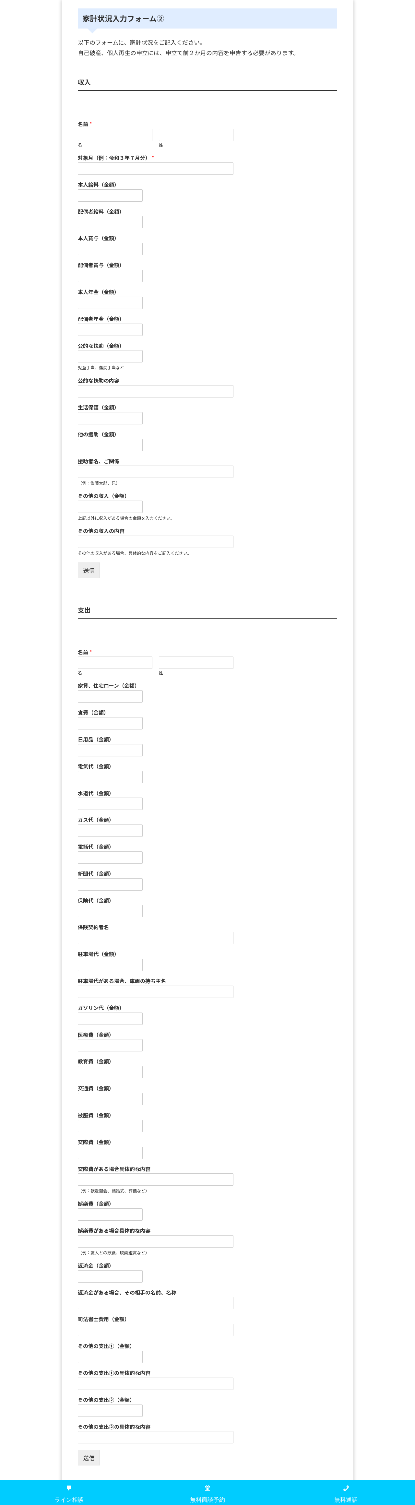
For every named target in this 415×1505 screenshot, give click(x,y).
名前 (85, 124)
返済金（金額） (96, 1265)
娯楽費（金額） (96, 1203)
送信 (89, 570)
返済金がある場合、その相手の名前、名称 (127, 1292)
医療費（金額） (96, 1034)
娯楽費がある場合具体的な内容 (114, 1230)
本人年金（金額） (98, 292)
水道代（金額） (96, 793)
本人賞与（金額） (98, 238)
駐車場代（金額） (98, 954)
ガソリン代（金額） (101, 1007)
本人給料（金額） (98, 184)
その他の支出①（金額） (106, 1346)
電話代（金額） (96, 846)
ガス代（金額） (96, 819)
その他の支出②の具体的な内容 (114, 1426)
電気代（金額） (96, 766)
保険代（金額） (96, 900)
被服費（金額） (96, 1115)
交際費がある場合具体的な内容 (114, 1169)
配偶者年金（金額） (101, 318)
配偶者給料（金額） (101, 211)
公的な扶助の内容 (98, 380)
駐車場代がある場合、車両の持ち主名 (122, 981)
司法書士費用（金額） (104, 1319)
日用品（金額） (96, 739)
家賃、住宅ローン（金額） (109, 685)
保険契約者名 (93, 927)
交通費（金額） (96, 1088)
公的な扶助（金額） (101, 345)
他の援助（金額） (98, 434)
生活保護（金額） (98, 407)
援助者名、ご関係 (98, 461)
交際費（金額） (96, 1142)
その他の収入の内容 (101, 530)
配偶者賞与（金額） (101, 265)
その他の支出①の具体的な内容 (114, 1372)
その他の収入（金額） (104, 495)
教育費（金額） (96, 1061)
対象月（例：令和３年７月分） (116, 157)
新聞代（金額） (96, 873)
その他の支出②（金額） (106, 1399)
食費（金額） (93, 712)
